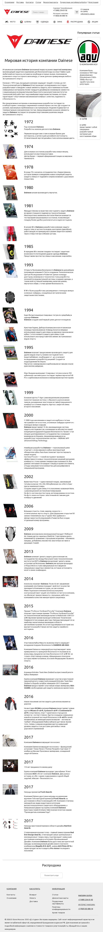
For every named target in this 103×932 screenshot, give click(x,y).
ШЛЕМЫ (25, 22)
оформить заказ (88, 14)
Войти (84, 2)
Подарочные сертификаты (70, 2)
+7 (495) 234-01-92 (85, 900)
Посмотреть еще (51, 875)
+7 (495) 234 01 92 (60, 10)
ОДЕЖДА (42, 22)
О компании (9, 2)
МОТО (10, 22)
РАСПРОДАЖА (75, 22)
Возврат (33, 895)
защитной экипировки (62, 69)
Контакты (30, 2)
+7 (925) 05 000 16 (60, 16)
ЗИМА (57, 22)
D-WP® (83, 119)
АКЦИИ (93, 22)
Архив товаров (58, 913)
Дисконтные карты (50, 2)
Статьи (38, 2)
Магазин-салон (85, 895)
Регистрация (93, 2)
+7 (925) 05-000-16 (85, 909)
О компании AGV (89, 64)
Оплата (33, 898)
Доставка (20, 2)
